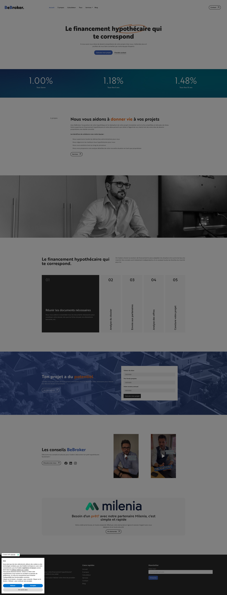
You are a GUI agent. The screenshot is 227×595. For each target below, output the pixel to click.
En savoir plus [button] (23, 590)
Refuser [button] (12, 585)
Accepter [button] (33, 585)
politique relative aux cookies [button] (20, 570)
